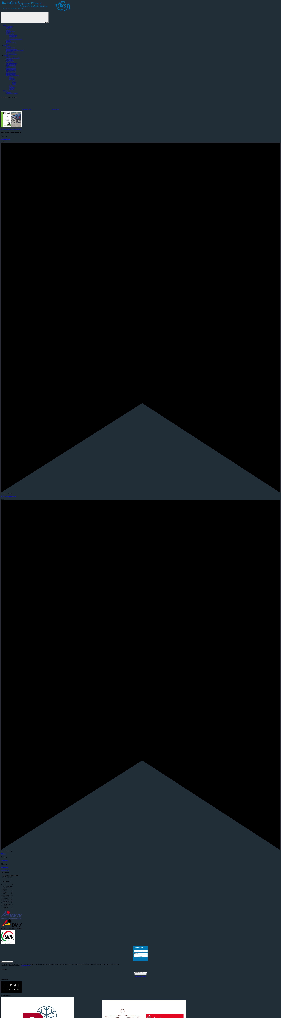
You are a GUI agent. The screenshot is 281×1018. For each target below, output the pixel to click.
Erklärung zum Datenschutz (15, 39)
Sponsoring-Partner (10, 31)
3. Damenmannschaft (11, 68)
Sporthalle (11, 89)
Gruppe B (14, 82)
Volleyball (5, 55)
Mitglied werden (10, 33)
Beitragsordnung (13, 36)
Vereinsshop (9, 59)
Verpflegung (12, 87)
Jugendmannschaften (11, 64)
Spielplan (11, 85)
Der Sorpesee (9, 27)
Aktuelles (8, 46)
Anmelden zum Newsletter (140, 973)
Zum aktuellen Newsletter (140, 976)
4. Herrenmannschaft (11, 74)
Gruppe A (14, 80)
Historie (8, 30)
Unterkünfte (11, 88)
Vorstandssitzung (5, 139)
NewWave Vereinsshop (11, 54)
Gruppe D (14, 84)
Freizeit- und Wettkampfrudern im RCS (15, 50)
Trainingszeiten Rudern (11, 49)
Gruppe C (14, 83)
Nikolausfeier (4, 860)
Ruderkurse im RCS (10, 52)
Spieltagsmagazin (10, 61)
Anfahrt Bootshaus (10, 47)
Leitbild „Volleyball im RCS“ (12, 58)
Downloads (8, 32)
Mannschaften (12, 79)
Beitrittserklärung (13, 35)
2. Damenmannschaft (11, 66)
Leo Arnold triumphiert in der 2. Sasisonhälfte (11, 129)
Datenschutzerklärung (11, 42)
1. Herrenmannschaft (11, 70)
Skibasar (3, 854)
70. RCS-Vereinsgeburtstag (8, 496)
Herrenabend (4, 867)
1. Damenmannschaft (11, 65)
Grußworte (11, 78)
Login (7, 44)
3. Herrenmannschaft (11, 73)
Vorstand (8, 40)
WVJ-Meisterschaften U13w (12, 75)
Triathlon (5, 90)
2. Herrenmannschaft (11, 71)
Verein (4, 25)
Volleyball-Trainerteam (11, 63)
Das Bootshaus (9, 28)
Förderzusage (12, 37)
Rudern (5, 45)
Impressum (8, 41)
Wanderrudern (9, 51)
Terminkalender (9, 26)
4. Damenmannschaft (11, 69)
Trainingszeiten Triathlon (12, 93)
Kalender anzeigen (5, 869)
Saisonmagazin (9, 60)
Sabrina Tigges (55, 109)
